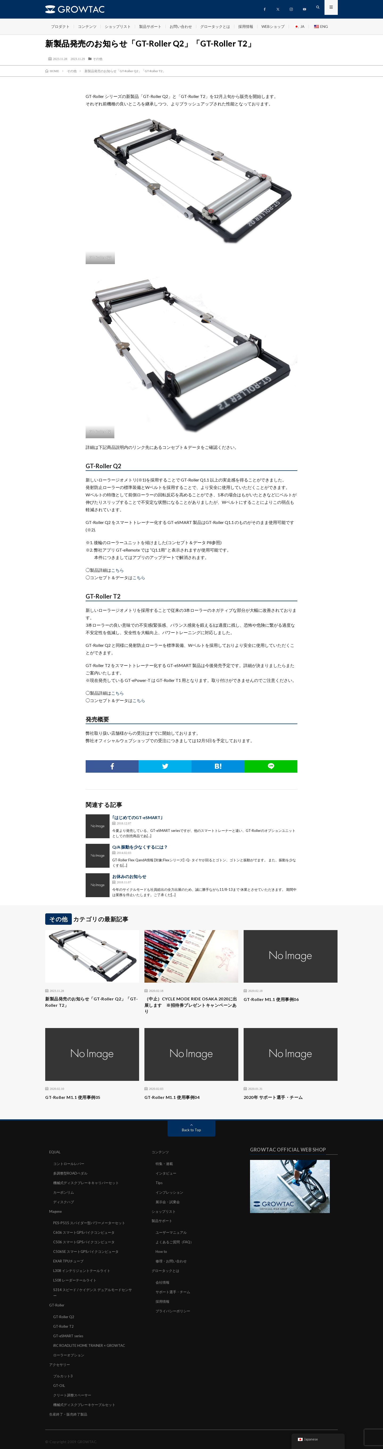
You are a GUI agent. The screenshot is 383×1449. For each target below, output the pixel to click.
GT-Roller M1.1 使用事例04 (174, 1099)
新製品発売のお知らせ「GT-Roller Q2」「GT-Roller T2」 (89, 1002)
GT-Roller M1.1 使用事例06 (274, 999)
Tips (159, 1184)
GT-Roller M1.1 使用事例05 (75, 1099)
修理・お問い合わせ (172, 1260)
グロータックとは (215, 26)
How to (162, 1251)
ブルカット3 (63, 1372)
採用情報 (245, 26)
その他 (97, 58)
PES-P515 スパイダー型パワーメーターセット (91, 1223)
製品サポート (150, 26)
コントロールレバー (70, 1165)
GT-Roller (57, 1303)
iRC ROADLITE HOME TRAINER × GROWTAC (92, 1342)
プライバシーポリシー (174, 1309)
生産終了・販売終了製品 (69, 1409)
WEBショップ (273, 26)
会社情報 (163, 1281)
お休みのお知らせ (129, 876)
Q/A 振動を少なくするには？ (140, 846)
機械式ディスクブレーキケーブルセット (86, 1400)
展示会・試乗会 (169, 1202)
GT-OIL (59, 1381)
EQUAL (55, 1154)
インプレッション (170, 1193)
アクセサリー (60, 1361)
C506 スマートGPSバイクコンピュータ (86, 1242)
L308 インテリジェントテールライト (83, 1269)
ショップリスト (118, 26)
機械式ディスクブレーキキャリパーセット (88, 1184)
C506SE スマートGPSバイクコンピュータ (88, 1251)
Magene (56, 1212)
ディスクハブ (64, 1202)
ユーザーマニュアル (172, 1232)
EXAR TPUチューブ (69, 1260)
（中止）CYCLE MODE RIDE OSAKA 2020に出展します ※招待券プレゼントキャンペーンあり (191, 1006)
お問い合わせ (181, 26)
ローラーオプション (70, 1351)
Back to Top (192, 1132)
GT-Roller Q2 (64, 1314)
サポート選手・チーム (174, 1290)
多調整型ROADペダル (71, 1174)
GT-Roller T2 (64, 1324)
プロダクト (60, 26)
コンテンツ (87, 26)
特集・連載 (165, 1165)
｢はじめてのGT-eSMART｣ (137, 817)
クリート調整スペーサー (73, 1391)
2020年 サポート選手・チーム (277, 1099)
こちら (117, 570)
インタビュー (167, 1174)
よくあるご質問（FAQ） (176, 1242)
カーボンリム (64, 1193)
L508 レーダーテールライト (76, 1279)
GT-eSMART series (69, 1333)
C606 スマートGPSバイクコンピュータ (86, 1232)
